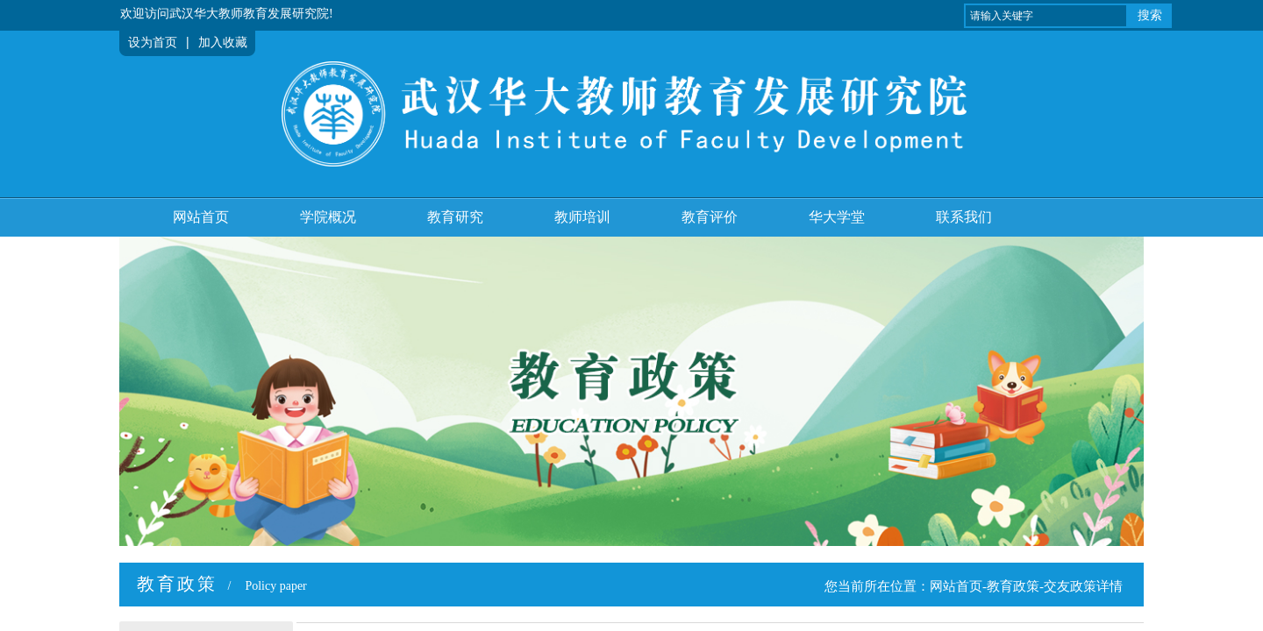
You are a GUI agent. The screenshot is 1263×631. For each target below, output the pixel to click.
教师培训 (582, 216)
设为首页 (152, 42)
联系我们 (964, 216)
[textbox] (1046, 16)
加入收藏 (222, 42)
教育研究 (455, 216)
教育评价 (709, 216)
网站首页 (201, 216)
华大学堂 (837, 216)
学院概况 (328, 216)
